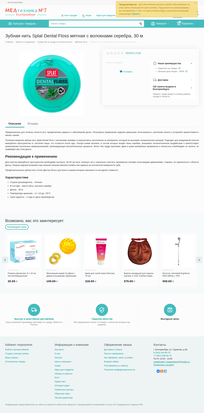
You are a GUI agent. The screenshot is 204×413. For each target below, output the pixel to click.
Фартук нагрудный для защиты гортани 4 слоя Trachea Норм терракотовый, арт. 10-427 (139, 274)
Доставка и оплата (113, 349)
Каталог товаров (24, 23)
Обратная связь (62, 393)
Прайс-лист (60, 381)
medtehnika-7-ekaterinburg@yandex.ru (172, 361)
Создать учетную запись (17, 353)
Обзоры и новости (63, 373)
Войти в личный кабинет (17, 349)
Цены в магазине (63, 361)
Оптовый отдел (62, 385)
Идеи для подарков (105, 15)
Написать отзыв (133, 53)
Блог (57, 377)
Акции (88, 15)
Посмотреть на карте (164, 364)
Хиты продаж (70, 15)
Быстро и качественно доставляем (34, 318)
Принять (136, 14)
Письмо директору (64, 397)
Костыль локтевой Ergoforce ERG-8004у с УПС (176, 274)
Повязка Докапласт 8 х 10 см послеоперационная (22, 274)
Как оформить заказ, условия (118, 357)
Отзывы (33, 123)
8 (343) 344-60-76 (162, 352)
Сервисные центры (64, 389)
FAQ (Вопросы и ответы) (116, 365)
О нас (57, 353)
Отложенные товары (15, 361)
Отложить (126, 71)
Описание (15, 123)
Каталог (58, 357)
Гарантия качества (102, 318)
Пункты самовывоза (114, 353)
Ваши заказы (11, 357)
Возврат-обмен (111, 361)
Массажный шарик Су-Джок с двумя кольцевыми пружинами (61, 274)
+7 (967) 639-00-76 (163, 355)
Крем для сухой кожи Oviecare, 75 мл (100, 274)
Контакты (59, 349)
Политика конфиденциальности (119, 369)
